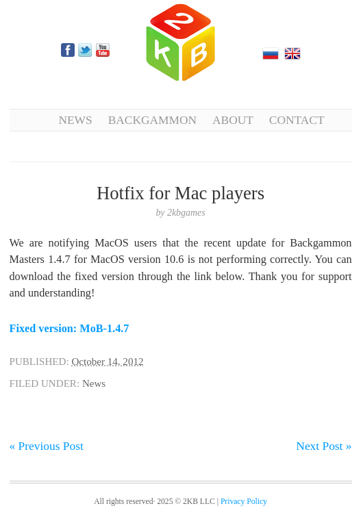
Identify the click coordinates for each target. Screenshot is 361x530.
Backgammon (152, 120)
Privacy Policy (244, 501)
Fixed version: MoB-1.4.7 (69, 329)
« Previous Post (47, 446)
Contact (297, 120)
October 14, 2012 (107, 361)
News (75, 120)
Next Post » (323, 446)
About (232, 120)
